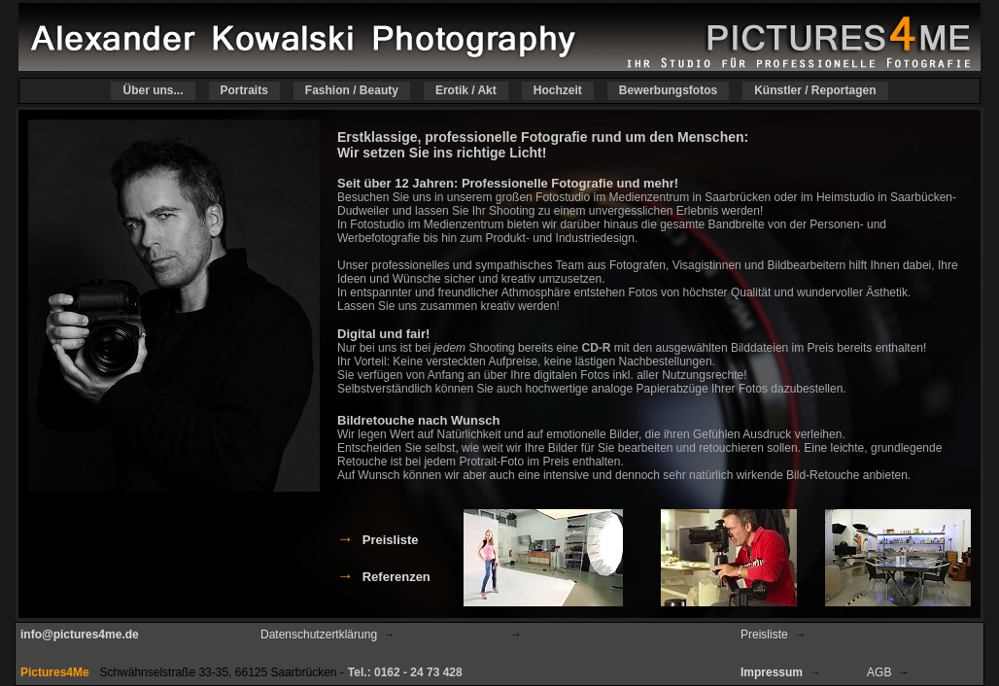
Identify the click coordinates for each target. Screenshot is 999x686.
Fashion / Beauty (351, 91)
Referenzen (396, 576)
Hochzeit (558, 91)
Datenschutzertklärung (318, 634)
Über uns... (152, 91)
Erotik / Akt (466, 91)
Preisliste (764, 634)
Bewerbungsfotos (668, 91)
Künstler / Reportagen (815, 91)
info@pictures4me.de (79, 634)
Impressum (772, 672)
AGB (879, 672)
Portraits (244, 91)
